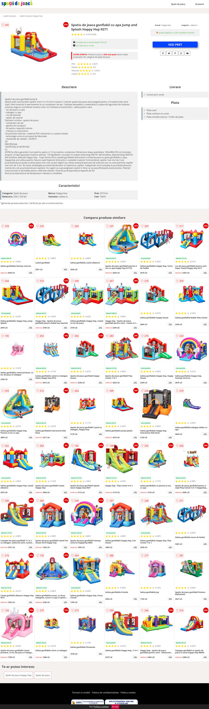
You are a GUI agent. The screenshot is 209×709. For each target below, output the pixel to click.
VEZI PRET (175, 44)
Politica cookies (128, 692)
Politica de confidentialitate (105, 692)
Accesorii (199, 4)
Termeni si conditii (81, 692)
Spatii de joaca (178, 4)
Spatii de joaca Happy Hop (31, 16)
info (30, 272)
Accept (115, 706)
